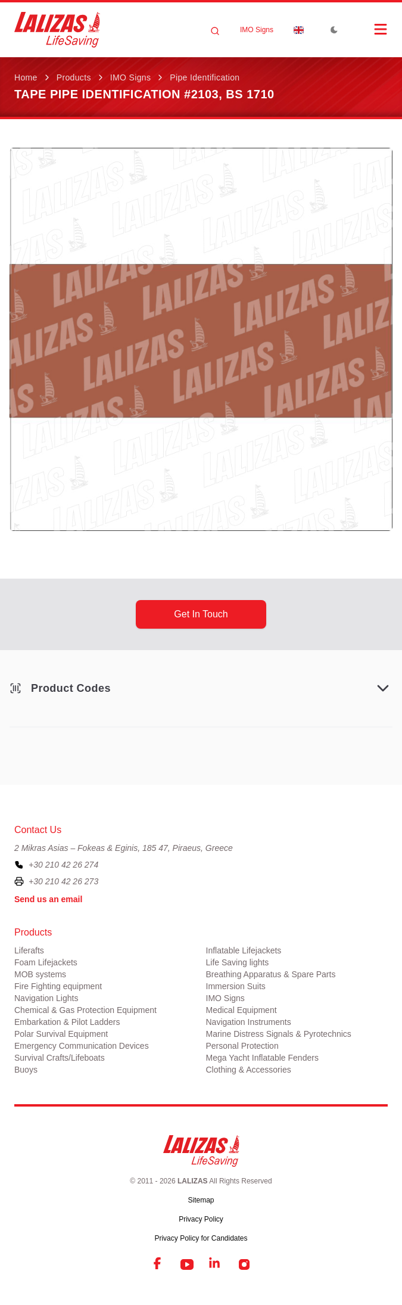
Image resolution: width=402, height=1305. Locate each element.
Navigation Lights (46, 998)
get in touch (201, 614)
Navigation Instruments (248, 1022)
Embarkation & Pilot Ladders (67, 1022)
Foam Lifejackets (45, 962)
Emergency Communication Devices (81, 1046)
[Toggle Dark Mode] (334, 30)
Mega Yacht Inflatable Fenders (262, 1057)
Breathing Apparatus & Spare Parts (271, 974)
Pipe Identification (204, 77)
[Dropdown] (298, 30)
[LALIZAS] (57, 29)
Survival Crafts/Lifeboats (59, 1057)
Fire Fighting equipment (58, 986)
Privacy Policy (201, 1219)
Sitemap (201, 1200)
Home (26, 77)
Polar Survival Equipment (61, 1034)
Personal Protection (242, 1046)
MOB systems (40, 974)
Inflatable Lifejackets (244, 950)
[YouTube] (187, 1264)
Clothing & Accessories (248, 1069)
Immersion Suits (236, 986)
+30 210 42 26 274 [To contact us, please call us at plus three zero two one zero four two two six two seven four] (63, 864)
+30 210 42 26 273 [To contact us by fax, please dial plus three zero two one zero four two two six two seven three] (63, 881)
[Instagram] (244, 1264)
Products (74, 77)
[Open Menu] (369, 29)
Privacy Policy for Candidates (200, 1238)
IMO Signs (256, 30)
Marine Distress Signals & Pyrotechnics (278, 1034)
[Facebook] (158, 1264)
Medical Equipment (241, 1010)
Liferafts (29, 950)
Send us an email (48, 899)
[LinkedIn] (215, 1264)
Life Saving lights (237, 962)
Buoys (26, 1069)
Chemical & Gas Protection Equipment (85, 1010)
